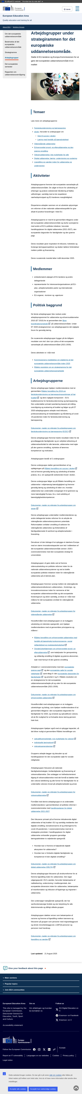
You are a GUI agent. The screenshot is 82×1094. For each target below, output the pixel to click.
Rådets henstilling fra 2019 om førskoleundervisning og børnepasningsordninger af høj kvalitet (53, 394)
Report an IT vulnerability (13, 1056)
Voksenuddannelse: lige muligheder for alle (51, 155)
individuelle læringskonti (43, 743)
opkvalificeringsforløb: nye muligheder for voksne (54, 739)
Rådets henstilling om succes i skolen (60, 468)
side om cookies (55, 1075)
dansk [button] (67, 9)
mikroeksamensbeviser (43, 746)
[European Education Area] (15, 8)
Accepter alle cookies (18, 1089)
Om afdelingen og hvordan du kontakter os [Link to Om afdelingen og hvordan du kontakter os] (40, 1009)
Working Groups (18, 27)
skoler (36, 132)
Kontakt (62, 1048)
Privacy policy (68, 1056)
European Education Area (14, 1003)
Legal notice (8, 1060)
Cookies (56, 1056)
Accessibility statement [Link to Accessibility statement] (13, 1025)
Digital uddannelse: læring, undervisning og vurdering (55, 158)
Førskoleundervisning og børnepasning (50, 128)
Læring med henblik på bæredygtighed (52, 140)
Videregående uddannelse (44, 144)
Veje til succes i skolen (46, 136)
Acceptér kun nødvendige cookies (43, 1089)
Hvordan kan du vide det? (32, 1)
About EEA (7, 27)
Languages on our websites (38, 1056)
